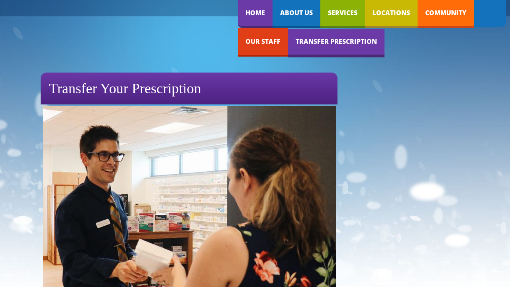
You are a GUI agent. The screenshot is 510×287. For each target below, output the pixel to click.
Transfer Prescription (336, 41)
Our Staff (262, 41)
